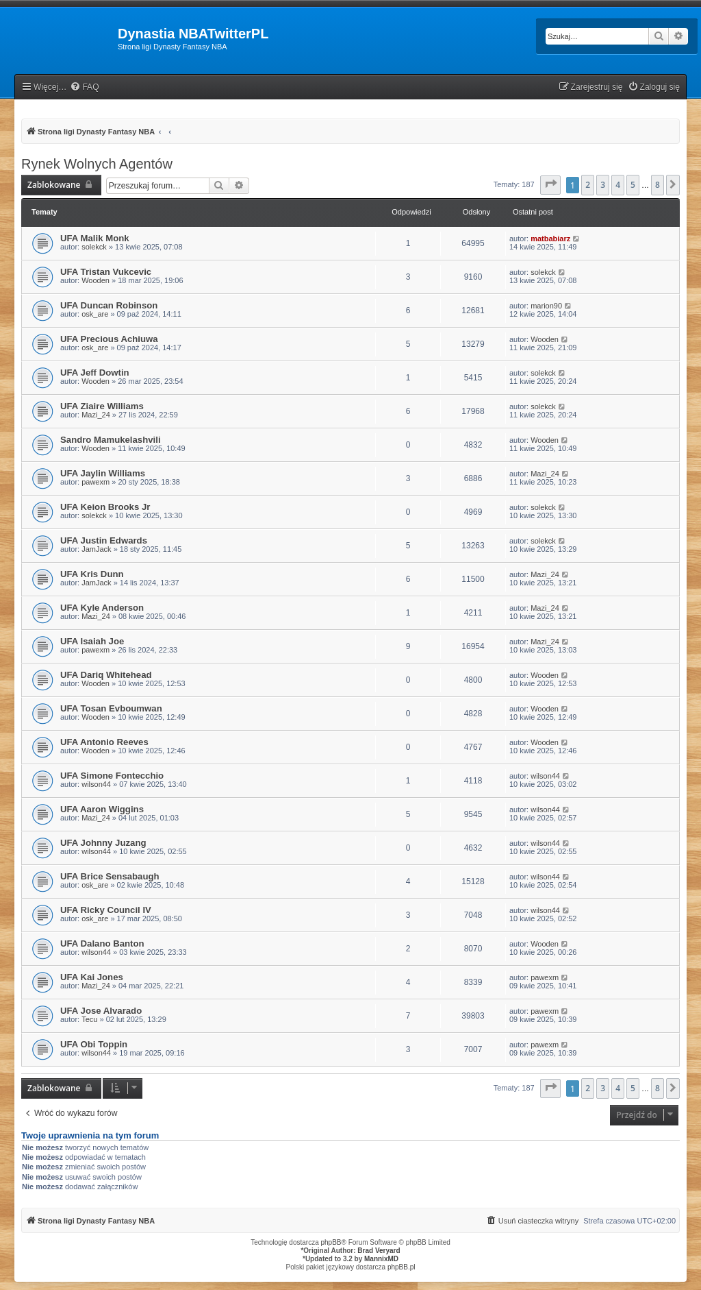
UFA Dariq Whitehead (106, 675)
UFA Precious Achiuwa (109, 339)
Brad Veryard (378, 1250)
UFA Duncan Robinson (108, 305)
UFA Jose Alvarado (101, 1011)
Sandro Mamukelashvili (110, 440)
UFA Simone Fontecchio (112, 775)
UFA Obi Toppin (93, 1044)
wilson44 (96, 784)
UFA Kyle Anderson (102, 608)
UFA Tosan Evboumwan (111, 708)
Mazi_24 (95, 415)
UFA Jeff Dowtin (94, 372)
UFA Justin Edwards (103, 540)
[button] (550, 185)
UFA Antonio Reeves (104, 742)
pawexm (95, 482)
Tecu (89, 1019)
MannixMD (381, 1259)
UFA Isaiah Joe (92, 641)
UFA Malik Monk (94, 238)
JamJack (96, 549)
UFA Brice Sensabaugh (110, 876)
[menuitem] (84, 87)
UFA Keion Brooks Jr (105, 507)
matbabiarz (550, 238)
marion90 (546, 306)
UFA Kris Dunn (92, 574)
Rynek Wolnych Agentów (97, 164)
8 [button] (657, 185)
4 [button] (617, 185)
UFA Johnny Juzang (103, 843)
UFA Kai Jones (91, 977)
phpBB (331, 1242)
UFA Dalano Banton (102, 943)
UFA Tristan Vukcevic (105, 272)
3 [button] (602, 185)
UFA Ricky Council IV (105, 910)
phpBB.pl (401, 1267)
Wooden (95, 280)
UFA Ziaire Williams (102, 406)
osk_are (94, 314)
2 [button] (587, 185)
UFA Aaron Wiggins (102, 809)
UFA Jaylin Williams (102, 473)
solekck (94, 247)
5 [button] (632, 185)
